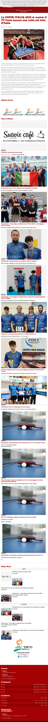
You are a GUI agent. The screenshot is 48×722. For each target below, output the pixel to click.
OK (37, 5)
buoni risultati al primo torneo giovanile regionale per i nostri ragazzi (19, 483)
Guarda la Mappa (6, 718)
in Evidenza (24, 604)
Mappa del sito (19, 10)
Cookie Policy (29, 10)
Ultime (24, 569)
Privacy (24, 10)
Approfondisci (31, 5)
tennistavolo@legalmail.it (8, 678)
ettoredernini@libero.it (8, 676)
